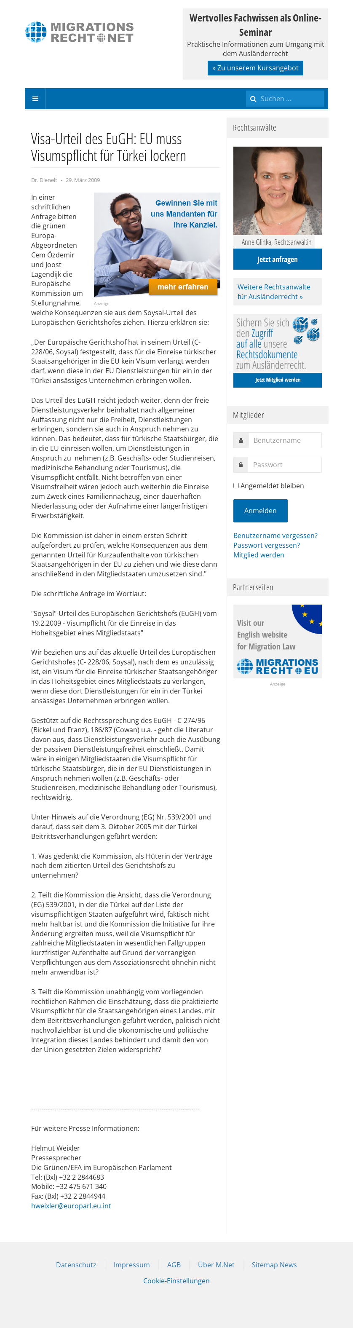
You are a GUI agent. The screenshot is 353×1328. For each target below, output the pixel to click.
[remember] (236, 485)
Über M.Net (216, 1264)
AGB (174, 1264)
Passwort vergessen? (266, 545)
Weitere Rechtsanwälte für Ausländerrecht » (274, 291)
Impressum (132, 1264)
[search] (285, 99)
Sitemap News (274, 1264)
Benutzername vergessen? (275, 535)
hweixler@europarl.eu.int (71, 1205)
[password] (285, 465)
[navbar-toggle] (35, 98)
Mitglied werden (258, 555)
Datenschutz (76, 1264)
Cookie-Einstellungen (176, 1280)
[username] (285, 440)
